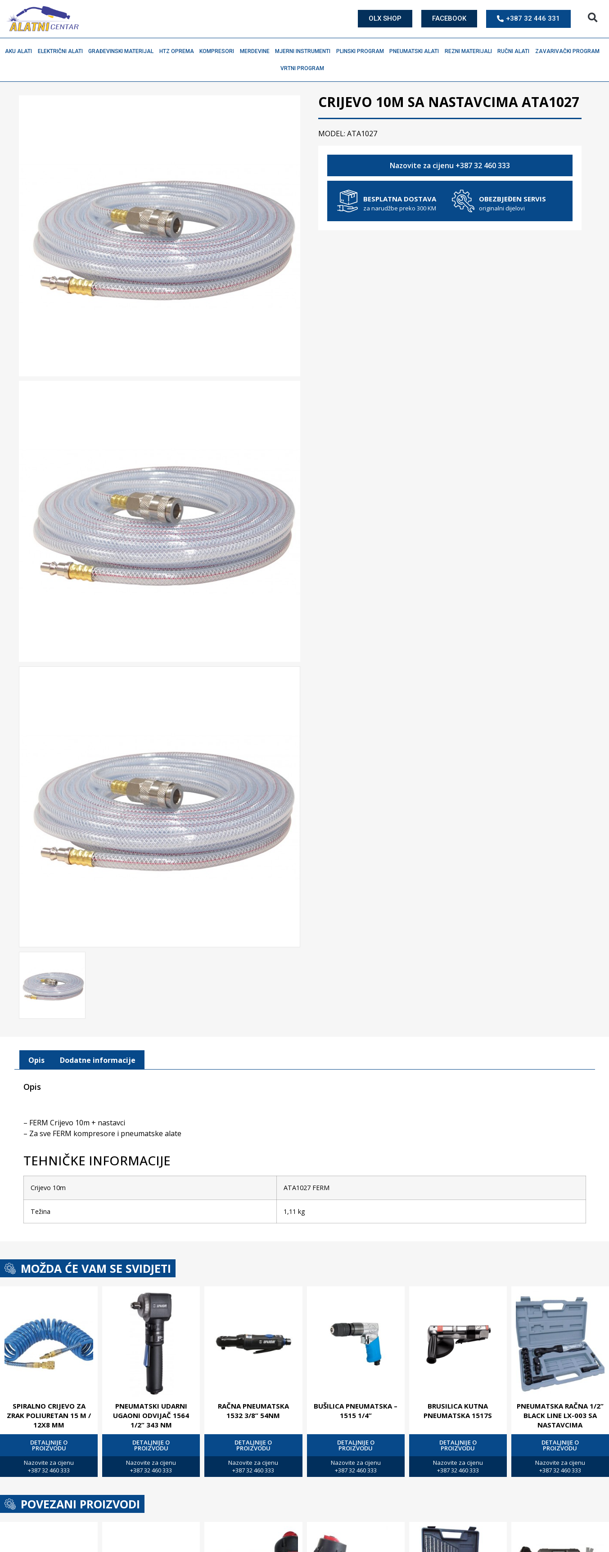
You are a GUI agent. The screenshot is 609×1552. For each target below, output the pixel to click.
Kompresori (219, 51)
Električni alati (62, 51)
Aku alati (20, 51)
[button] (592, 17)
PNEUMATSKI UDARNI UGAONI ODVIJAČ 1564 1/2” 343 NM (151, 1413)
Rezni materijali (470, 51)
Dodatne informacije (97, 1058)
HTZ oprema (178, 51)
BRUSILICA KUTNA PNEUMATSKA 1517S (458, 1409)
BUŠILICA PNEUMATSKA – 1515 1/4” (355, 1409)
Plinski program (362, 51)
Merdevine (257, 51)
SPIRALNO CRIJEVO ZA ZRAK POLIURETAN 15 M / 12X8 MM (49, 1413)
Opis (36, 1058)
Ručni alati (515, 51)
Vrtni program (304, 68)
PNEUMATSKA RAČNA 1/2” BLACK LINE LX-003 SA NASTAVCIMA (560, 1413)
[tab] (36, 1058)
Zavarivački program (569, 51)
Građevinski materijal (123, 51)
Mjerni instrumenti (305, 51)
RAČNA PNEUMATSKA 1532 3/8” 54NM (253, 1409)
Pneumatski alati (416, 51)
